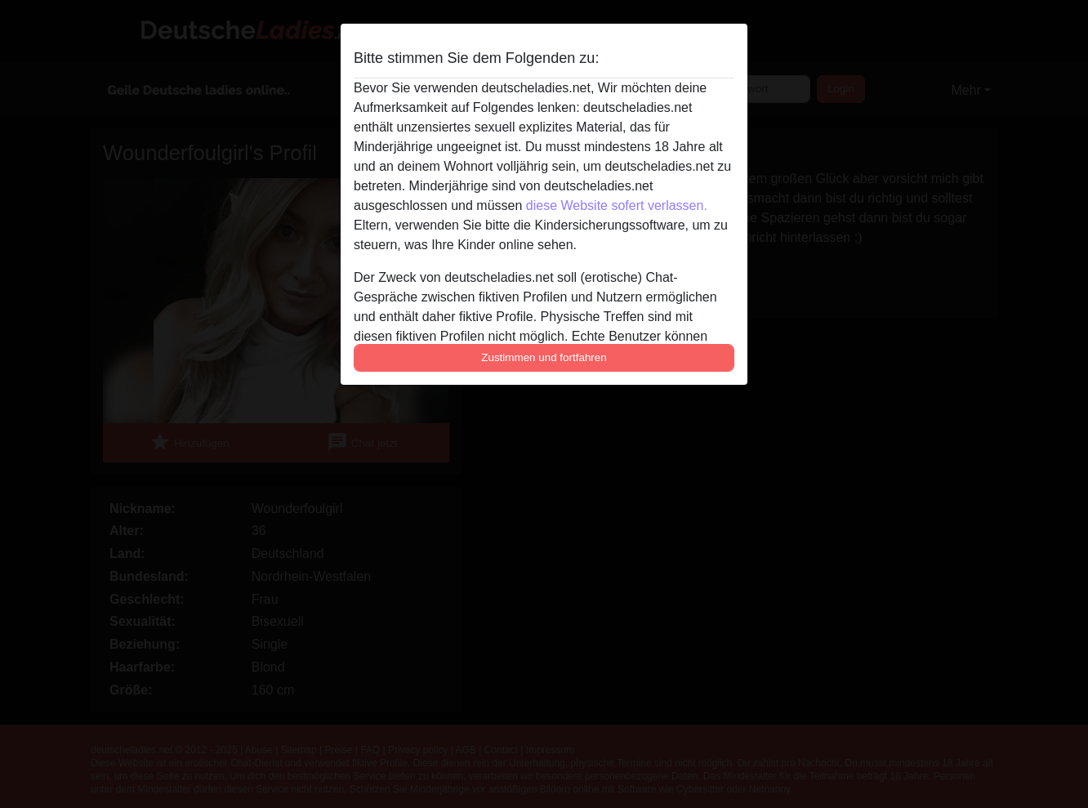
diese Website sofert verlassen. (616, 205)
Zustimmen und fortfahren (544, 357)
